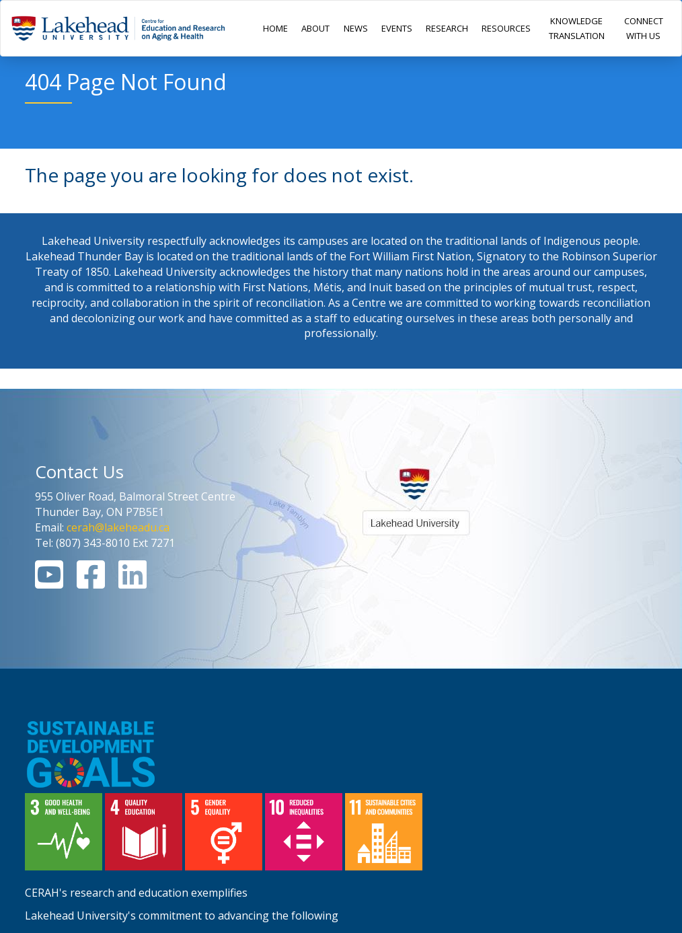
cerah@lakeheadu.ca (118, 527)
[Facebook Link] (91, 582)
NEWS (356, 28)
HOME (275, 28)
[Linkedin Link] (132, 582)
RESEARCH (447, 28)
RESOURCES (506, 28)
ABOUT (315, 28)
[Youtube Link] (49, 582)
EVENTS (396, 28)
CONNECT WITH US (643, 28)
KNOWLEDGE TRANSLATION (577, 28)
